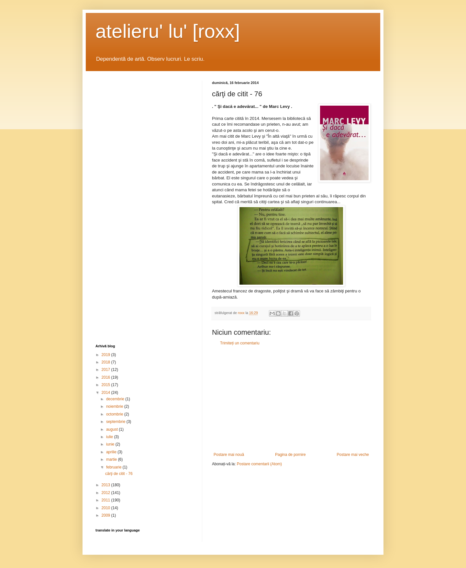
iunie (111, 444)
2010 (106, 508)
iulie (110, 437)
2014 (106, 392)
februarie (114, 467)
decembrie (115, 399)
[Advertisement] (291, 399)
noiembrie (115, 406)
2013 (106, 485)
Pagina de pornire (290, 454)
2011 (106, 500)
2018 (106, 362)
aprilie (111, 452)
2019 (106, 354)
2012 (106, 492)
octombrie (115, 414)
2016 (106, 377)
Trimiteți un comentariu (240, 343)
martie (112, 459)
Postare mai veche (353, 454)
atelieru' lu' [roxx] (167, 31)
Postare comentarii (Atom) (259, 464)
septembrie (116, 421)
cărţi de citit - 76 (119, 473)
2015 (106, 385)
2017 (106, 369)
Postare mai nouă (229, 454)
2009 (106, 515)
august (112, 429)
